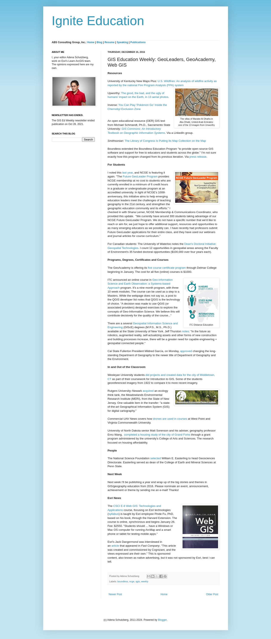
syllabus (114, 513)
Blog (99, 42)
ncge (131, 581)
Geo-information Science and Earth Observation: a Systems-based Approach (140, 283)
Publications (137, 42)
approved (186, 351)
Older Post (212, 594)
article (115, 545)
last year (127, 172)
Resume (109, 42)
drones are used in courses (170, 418)
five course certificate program (167, 267)
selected (155, 458)
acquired (148, 390)
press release (197, 156)
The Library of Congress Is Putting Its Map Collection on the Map (165, 140)
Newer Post (115, 594)
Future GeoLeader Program (140, 176)
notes (185, 331)
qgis (138, 581)
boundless (122, 581)
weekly (144, 581)
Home (90, 42)
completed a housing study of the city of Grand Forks (157, 434)
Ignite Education (98, 21)
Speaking (122, 42)
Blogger (162, 619)
